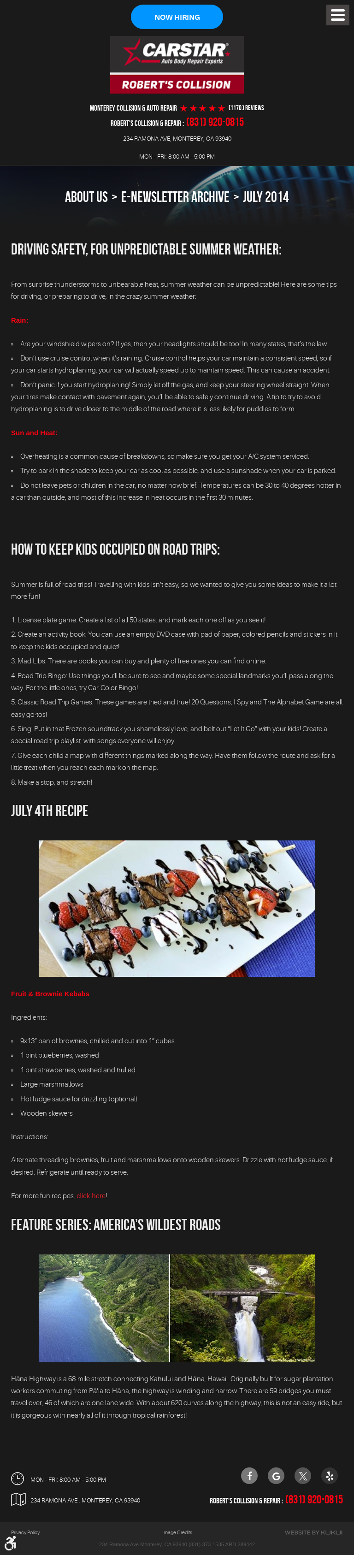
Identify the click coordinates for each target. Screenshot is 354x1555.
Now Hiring (177, 17)
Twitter (303, 1476)
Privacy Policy (25, 1533)
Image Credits (177, 1533)
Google (276, 1476)
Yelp (329, 1476)
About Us (86, 197)
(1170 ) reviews (246, 108)
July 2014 (266, 197)
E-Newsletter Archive (175, 197)
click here (91, 1196)
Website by (313, 1533)
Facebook (249, 1476)
